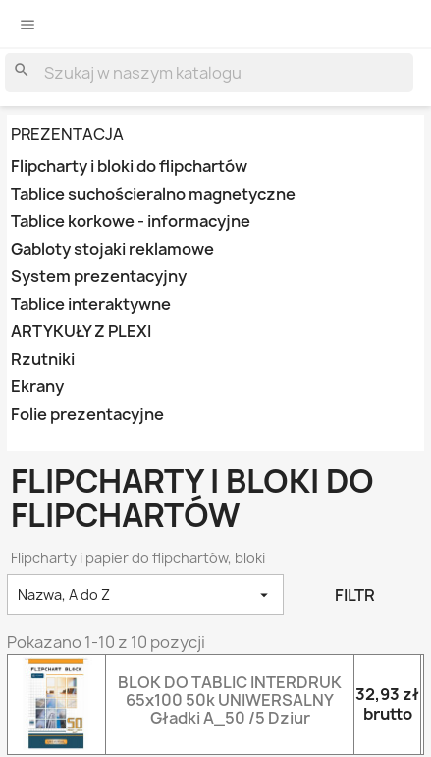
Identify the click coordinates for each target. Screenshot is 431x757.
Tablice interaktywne (91, 304)
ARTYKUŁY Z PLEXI (81, 331)
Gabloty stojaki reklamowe (112, 249)
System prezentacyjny (99, 276)
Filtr (355, 595)
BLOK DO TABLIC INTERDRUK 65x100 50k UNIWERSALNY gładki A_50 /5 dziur (230, 699)
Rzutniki (43, 359)
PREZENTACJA (67, 134)
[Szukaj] (209, 72)
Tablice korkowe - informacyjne (130, 221)
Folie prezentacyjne (87, 414)
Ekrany (37, 387)
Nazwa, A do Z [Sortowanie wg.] (145, 595)
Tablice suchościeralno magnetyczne (153, 194)
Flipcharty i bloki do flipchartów (129, 166)
